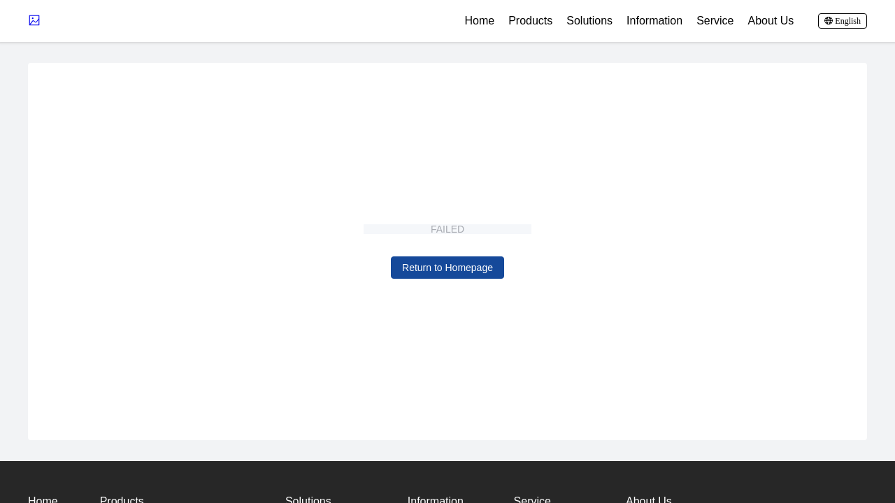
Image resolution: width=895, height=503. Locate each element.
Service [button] (714, 21)
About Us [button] (771, 21)
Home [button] (479, 21)
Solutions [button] (589, 21)
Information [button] (654, 21)
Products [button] (530, 21)
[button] (842, 21)
